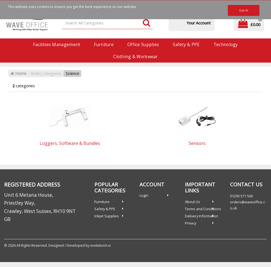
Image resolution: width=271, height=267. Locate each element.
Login (143, 195)
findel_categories (46, 73)
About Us (192, 201)
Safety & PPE (186, 44)
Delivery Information (201, 215)
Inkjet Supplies (106, 215)
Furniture (104, 44)
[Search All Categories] (107, 23)
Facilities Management (56, 44)
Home (18, 73)
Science (72, 73)
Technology (225, 44)
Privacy (190, 223)
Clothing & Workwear (135, 57)
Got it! (243, 10)
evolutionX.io (100, 245)
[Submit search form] (146, 23)
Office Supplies (143, 44)
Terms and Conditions (203, 208)
